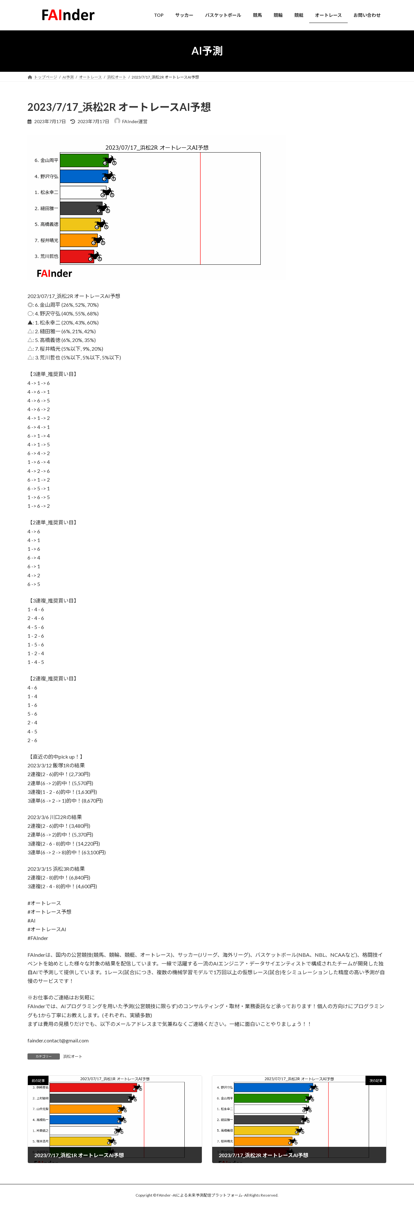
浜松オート (72, 1056)
